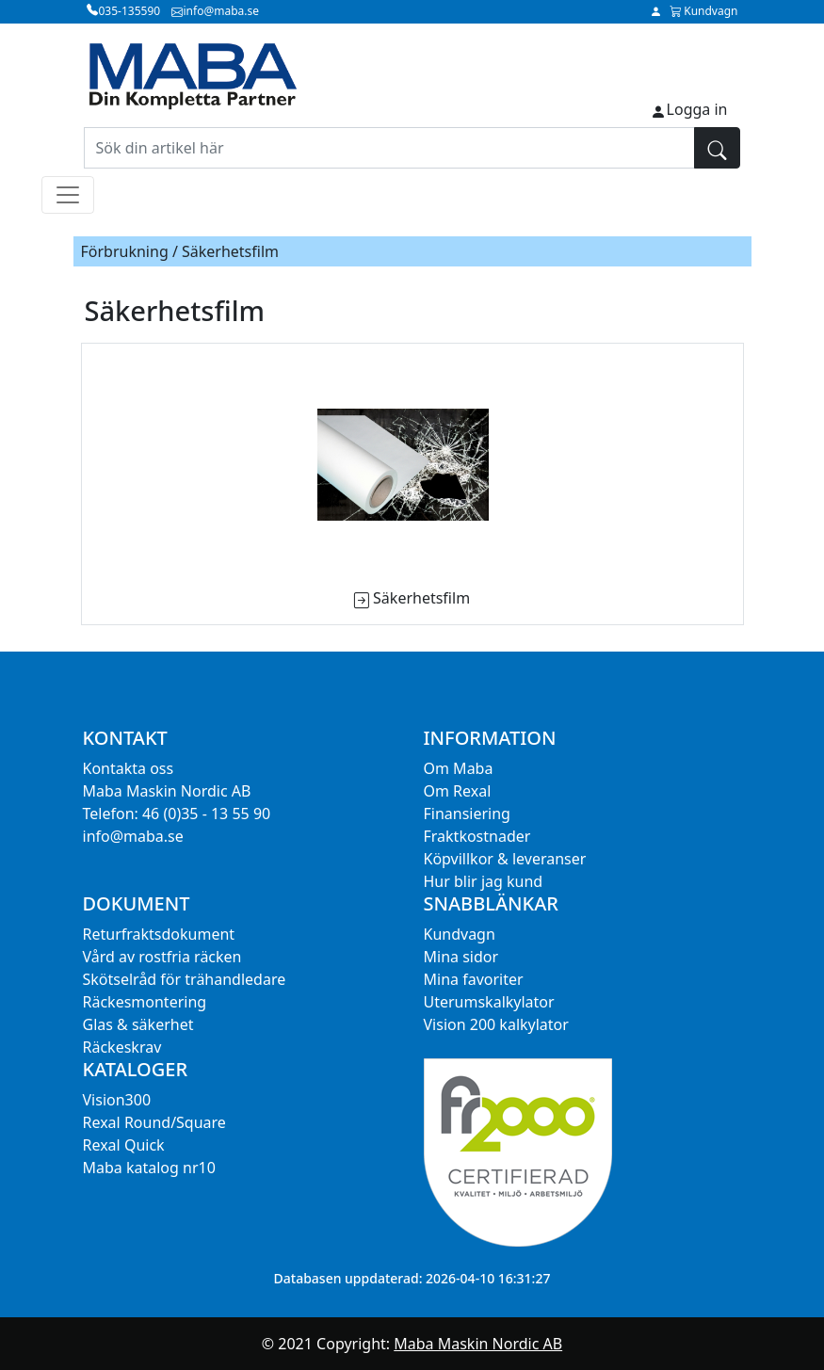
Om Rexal (458, 791)
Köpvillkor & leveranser (505, 858)
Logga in (697, 109)
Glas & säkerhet (138, 1024)
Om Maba (458, 768)
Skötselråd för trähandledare (184, 979)
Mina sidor (461, 956)
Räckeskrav (122, 1047)
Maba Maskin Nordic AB (478, 1343)
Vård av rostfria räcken (162, 956)
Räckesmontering (145, 1001)
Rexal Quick (124, 1145)
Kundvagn (459, 934)
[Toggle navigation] (67, 195)
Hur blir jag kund (483, 881)
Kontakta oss (128, 768)
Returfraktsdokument (159, 934)
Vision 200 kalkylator (496, 1024)
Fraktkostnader (477, 836)
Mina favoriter (474, 979)
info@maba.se (133, 836)
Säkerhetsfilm (421, 598)
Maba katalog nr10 (149, 1167)
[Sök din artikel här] (389, 148)
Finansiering (467, 813)
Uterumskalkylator (489, 1001)
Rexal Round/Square (154, 1122)
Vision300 (117, 1099)
